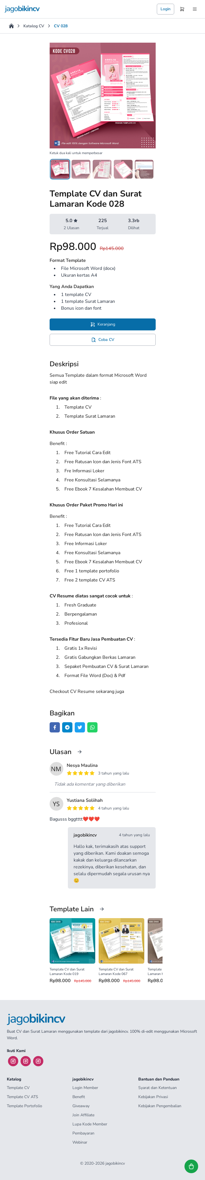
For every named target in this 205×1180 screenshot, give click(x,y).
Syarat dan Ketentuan (157, 1087)
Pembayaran (83, 1133)
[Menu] (194, 9)
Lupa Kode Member (89, 1124)
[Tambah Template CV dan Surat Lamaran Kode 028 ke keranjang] (103, 324)
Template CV (18, 1087)
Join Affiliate (83, 1115)
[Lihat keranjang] (191, 1166)
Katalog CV (33, 26)
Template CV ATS (22, 1097)
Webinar (79, 1142)
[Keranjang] (182, 9)
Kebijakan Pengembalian (159, 1106)
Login (166, 9)
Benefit (78, 1097)
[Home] (11, 25)
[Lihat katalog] (101, 909)
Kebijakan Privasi (153, 1097)
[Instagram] (13, 1061)
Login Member (85, 1087)
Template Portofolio (24, 1106)
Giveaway (81, 1106)
